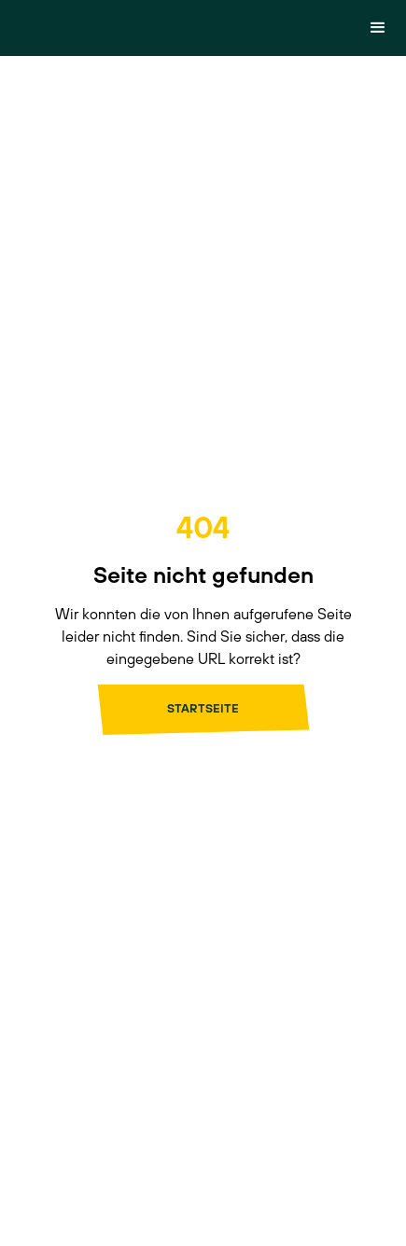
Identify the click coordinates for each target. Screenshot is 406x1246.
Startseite (203, 708)
